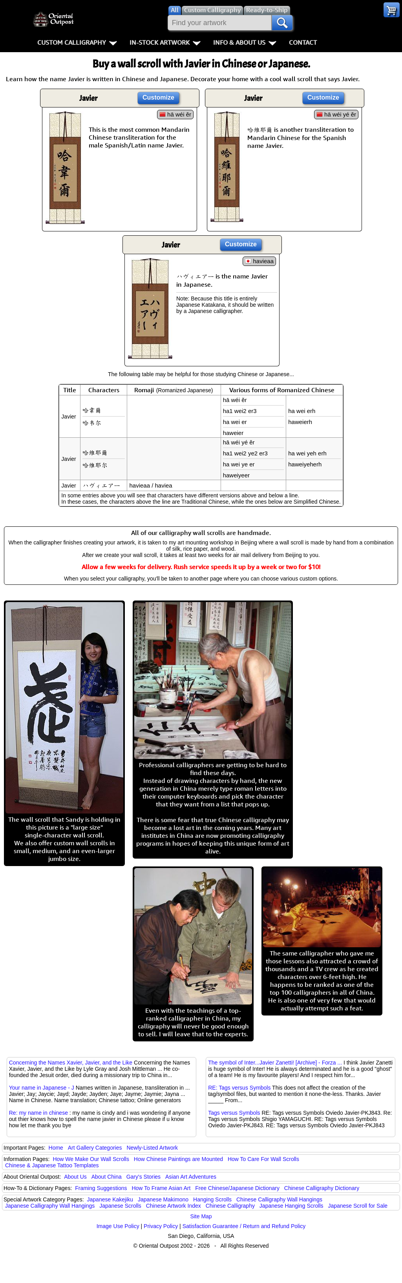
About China (106, 1177)
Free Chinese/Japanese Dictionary (237, 1188)
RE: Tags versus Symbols (239, 1088)
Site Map (201, 1216)
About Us (75, 1177)
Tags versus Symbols (234, 1113)
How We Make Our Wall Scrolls (91, 1159)
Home (56, 1148)
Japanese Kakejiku (110, 1199)
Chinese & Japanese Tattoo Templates (52, 1165)
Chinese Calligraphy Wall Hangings (279, 1199)
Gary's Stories (143, 1177)
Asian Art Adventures (190, 1177)
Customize (158, 97)
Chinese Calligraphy (230, 1206)
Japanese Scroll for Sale (357, 1206)
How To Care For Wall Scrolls (263, 1159)
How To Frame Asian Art (161, 1188)
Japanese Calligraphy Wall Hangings (50, 1206)
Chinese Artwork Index (173, 1206)
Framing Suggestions (101, 1188)
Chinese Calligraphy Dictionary (321, 1188)
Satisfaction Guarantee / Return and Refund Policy (244, 1226)
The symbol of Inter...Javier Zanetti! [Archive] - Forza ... (275, 1062)
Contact (303, 42)
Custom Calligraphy (77, 42)
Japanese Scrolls (120, 1206)
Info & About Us (244, 42)
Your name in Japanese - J (41, 1088)
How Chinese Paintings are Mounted (178, 1159)
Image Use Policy (118, 1226)
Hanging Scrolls (212, 1199)
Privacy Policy (161, 1226)
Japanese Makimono (163, 1199)
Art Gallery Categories (95, 1148)
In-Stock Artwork (165, 42)
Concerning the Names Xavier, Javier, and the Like (70, 1062)
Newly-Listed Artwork (152, 1148)
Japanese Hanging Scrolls (291, 1206)
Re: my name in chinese (38, 1113)
